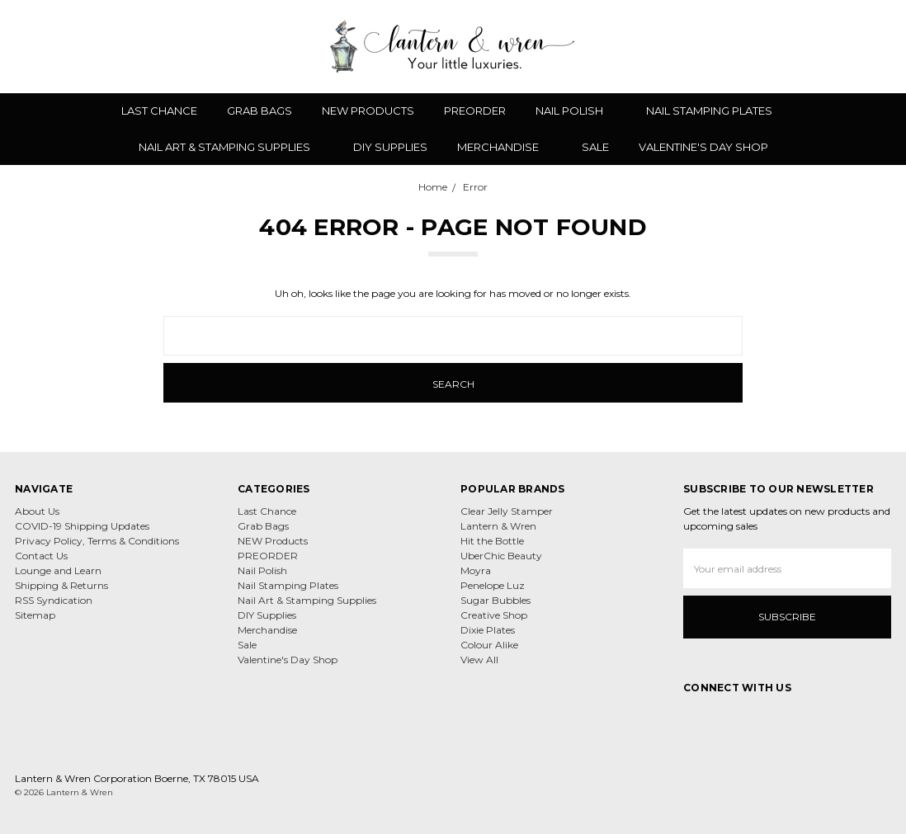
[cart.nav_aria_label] (880, 46)
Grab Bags (259, 110)
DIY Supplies (390, 146)
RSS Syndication (53, 600)
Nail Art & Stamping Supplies (231, 146)
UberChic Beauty (501, 555)
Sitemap (35, 615)
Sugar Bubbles (495, 600)
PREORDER (475, 110)
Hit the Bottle (492, 541)
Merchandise (504, 146)
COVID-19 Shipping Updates (82, 526)
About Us (37, 511)
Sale (595, 146)
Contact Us (41, 555)
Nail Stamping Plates (716, 110)
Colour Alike (489, 644)
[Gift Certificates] (825, 46)
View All (479, 659)
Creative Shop (493, 615)
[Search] (767, 46)
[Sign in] (854, 46)
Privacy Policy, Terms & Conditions (97, 541)
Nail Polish (576, 110)
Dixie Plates (487, 630)
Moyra (475, 570)
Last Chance (159, 110)
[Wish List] (796, 46)
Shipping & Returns (61, 585)
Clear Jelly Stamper (506, 511)
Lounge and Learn (58, 570)
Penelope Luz (492, 585)
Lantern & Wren (498, 526)
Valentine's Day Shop (703, 146)
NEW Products (368, 110)
